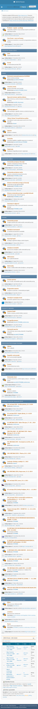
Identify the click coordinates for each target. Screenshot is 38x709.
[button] (1, 7)
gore (19, 294)
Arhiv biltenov (16, 605)
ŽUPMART (21, 584)
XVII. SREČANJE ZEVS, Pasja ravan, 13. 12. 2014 (19, 471)
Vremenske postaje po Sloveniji (15, 162)
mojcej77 (20, 386)
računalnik (20, 94)
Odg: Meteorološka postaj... (11, 190)
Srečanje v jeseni (26, 505)
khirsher (20, 317)
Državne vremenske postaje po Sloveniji (18, 183)
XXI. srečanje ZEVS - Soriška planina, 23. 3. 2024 (20, 404)
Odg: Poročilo (8, 575)
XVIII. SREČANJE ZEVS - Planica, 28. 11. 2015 (19, 453)
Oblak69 (19, 410)
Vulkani (9, 346)
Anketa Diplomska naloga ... (11, 396)
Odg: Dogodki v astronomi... (11, 361)
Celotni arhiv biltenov (26, 608)
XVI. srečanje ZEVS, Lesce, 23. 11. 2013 (17, 480)
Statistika (10, 138)
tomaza (19, 485)
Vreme (20, 303)
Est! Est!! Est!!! (20, 419)
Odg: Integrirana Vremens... (10, 272)
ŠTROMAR (21, 79)
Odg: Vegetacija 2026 (26, 153)
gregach (19, 665)
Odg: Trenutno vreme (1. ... (10, 94)
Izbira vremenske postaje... (10, 245)
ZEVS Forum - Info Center (10, 638)
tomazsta (17, 35)
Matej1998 (19, 660)
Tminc (19, 68)
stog (35, 135)
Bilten (9, 602)
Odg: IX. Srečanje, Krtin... (10, 565)
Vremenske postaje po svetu (15, 172)
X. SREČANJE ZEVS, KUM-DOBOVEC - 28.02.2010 (20, 550)
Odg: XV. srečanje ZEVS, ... (10, 495)
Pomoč (25, 705)
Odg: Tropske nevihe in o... (10, 127)
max (19, 213)
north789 (21, 263)
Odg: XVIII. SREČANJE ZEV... (10, 458)
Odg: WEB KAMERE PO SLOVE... (11, 263)
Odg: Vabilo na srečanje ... (10, 439)
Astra (16, 537)
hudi (20, 59)
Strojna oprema (11, 279)
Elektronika (10, 266)
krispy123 (19, 46)
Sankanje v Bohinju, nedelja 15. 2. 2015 (17, 461)
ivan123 (20, 396)
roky (18, 102)
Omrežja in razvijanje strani (14, 297)
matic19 (20, 226)
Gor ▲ (36, 705)
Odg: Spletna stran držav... (10, 180)
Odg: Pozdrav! (28, 631)
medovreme (26, 322)
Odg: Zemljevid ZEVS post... (11, 68)
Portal (9, 63)
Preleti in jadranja (31, 615)
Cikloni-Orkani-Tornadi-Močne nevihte (17, 118)
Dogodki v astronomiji (13, 355)
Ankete (9, 389)
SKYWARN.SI (16, 627)
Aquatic (15, 463)
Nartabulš (17, 449)
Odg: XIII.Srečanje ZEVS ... (10, 525)
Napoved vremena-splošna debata (16, 97)
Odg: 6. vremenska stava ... (10, 386)
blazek (14, 123)
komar (25, 90)
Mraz (17, 621)
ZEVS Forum (18, 2)
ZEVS (8, 53)
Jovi (33, 505)
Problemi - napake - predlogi (15, 28)
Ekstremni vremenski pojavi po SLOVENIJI (18, 76)
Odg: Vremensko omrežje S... (11, 303)
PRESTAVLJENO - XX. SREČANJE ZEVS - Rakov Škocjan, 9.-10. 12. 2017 (19, 432)
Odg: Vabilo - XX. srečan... (10, 428)
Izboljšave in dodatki (13, 248)
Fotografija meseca (12, 320)
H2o (18, 653)
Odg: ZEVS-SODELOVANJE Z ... (11, 59)
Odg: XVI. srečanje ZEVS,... (10, 485)
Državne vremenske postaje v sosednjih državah (20, 193)
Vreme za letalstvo (11, 617)
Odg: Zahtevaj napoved (10, 115)
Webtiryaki (22, 705)
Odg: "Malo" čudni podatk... (10, 285)
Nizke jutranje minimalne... (10, 84)
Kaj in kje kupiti (11, 238)
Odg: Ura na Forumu (9, 35)
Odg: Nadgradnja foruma (10, 46)
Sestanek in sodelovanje (24, 627)
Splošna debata (16, 615)
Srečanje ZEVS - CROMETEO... (11, 515)
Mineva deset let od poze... (10, 317)
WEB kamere (10, 257)
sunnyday (5, 697)
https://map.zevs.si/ (22, 15)
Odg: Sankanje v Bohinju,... (10, 467)
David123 (20, 127)
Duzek (19, 458)
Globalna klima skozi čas (27, 135)
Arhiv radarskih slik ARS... (10, 254)
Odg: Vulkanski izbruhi (9, 352)
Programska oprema (13, 288)
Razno (9, 624)
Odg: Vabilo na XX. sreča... (10, 419)
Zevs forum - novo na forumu (15, 38)
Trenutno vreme (11, 86)
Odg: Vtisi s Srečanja (9, 537)
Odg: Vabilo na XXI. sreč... (10, 410)
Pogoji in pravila (31, 705)
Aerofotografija (24, 615)
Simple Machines (12, 705)
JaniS (17, 695)
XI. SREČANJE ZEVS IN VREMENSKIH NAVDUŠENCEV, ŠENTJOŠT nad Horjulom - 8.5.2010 (20, 541)
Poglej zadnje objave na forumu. (10, 687)
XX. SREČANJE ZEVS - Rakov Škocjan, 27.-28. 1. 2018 (21, 422)
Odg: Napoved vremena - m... (11, 106)
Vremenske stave (12, 377)
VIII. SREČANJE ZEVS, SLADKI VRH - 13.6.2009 (19, 568)
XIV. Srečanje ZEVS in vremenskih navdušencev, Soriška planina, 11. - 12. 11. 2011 (20, 498)
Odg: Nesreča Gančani (9, 621)
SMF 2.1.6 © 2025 (4, 705)
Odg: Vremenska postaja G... (11, 169)
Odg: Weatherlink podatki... (10, 294)
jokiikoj (30, 695)
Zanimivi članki (11, 311)
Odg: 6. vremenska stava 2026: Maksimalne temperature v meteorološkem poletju (10, 674)
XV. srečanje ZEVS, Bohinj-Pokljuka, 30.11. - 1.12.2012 (21, 489)
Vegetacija (10, 149)
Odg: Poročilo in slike (9, 449)
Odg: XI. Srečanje (25, 546)
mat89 (15, 102)
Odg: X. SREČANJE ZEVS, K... (11, 556)
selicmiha (19, 565)
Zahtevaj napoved (12, 109)
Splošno (9, 130)
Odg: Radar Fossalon (9, 201)
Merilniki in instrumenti (13, 229)
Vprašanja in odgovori (13, 203)
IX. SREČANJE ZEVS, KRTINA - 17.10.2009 (18, 559)
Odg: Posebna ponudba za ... (11, 226)
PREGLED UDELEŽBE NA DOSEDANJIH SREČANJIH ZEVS (21, 588)
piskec (19, 285)
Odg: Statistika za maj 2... (10, 146)
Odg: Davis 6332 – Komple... (11, 235)
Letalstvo (10, 612)
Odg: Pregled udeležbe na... (11, 594)
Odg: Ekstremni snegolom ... (11, 338)
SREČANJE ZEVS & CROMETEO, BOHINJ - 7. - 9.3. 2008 (21, 578)
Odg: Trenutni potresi (26, 368)
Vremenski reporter (12, 329)
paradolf (16, 79)
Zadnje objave (6, 641)
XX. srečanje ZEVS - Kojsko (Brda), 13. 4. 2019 (19, 413)
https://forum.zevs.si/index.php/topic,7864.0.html (21, 20)
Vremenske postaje (12, 220)
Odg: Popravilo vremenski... (10, 213)
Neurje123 (20, 338)
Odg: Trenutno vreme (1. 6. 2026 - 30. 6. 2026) (10, 648)
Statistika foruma (8, 681)
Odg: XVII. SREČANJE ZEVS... (11, 476)
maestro (19, 439)
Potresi (9, 364)
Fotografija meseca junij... (10, 326)
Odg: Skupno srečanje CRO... (11, 584)
